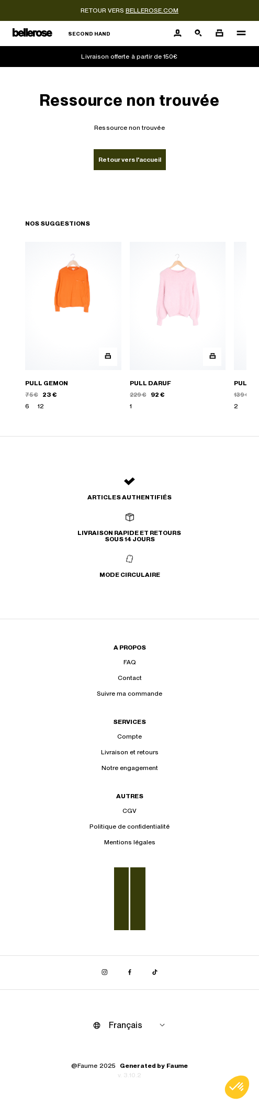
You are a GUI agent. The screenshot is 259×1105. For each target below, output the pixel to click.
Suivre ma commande (129, 693)
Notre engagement (130, 768)
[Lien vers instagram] (104, 972)
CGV (129, 810)
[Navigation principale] (238, 33)
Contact (130, 678)
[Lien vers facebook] (129, 972)
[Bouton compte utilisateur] (177, 33)
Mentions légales (129, 842)
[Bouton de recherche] (198, 33)
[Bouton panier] (219, 33)
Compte (129, 736)
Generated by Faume (154, 1065)
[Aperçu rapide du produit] (108, 357)
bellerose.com (152, 10)
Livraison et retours (130, 752)
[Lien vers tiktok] (155, 972)
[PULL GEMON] (73, 326)
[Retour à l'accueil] (61, 33)
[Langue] (138, 1025)
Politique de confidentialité (129, 826)
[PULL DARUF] (178, 326)
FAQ (129, 662)
